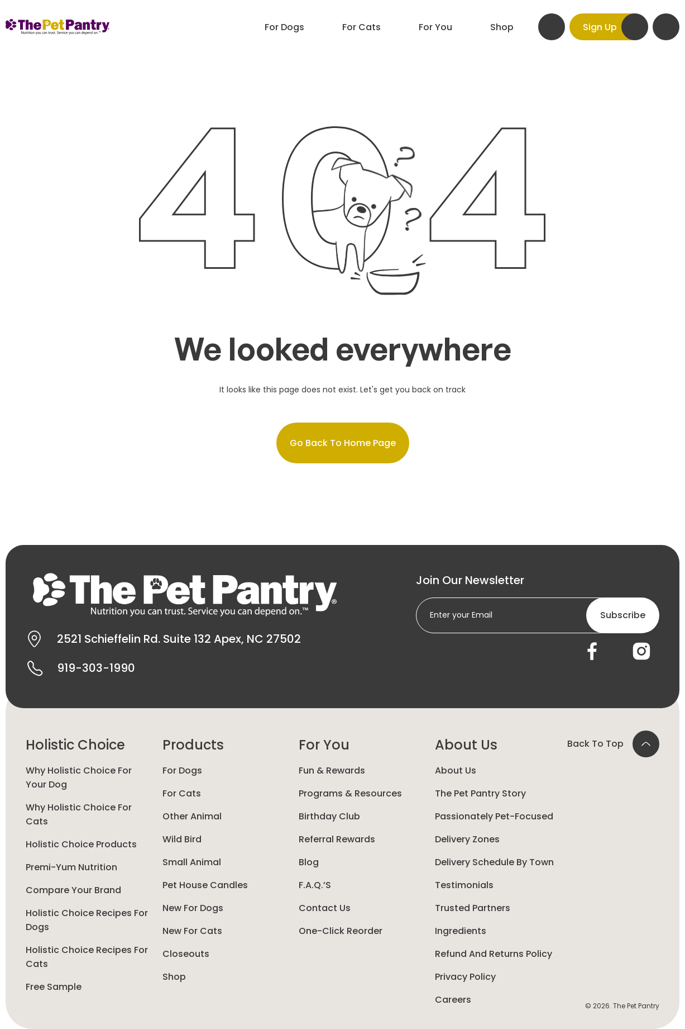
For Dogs (182, 770)
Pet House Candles (205, 885)
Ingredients (460, 930)
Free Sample (54, 986)
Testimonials (464, 885)
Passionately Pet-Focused (494, 816)
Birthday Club (329, 816)
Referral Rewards (337, 839)
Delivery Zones (467, 839)
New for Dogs (192, 908)
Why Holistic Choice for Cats (79, 814)
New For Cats (192, 930)
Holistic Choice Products (81, 844)
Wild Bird (182, 839)
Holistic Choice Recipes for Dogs (87, 920)
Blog (309, 862)
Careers (453, 999)
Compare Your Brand (73, 890)
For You (324, 745)
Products (193, 745)
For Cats (181, 793)
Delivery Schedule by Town (494, 862)
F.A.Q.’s (315, 885)
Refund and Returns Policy (493, 953)
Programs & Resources (350, 793)
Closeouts (185, 953)
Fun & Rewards (332, 770)
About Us (466, 745)
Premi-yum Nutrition (71, 867)
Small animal (191, 862)
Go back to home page (343, 443)
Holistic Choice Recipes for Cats (87, 956)
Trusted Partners (472, 908)
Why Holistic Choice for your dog (79, 777)
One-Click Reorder (340, 930)
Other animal (192, 816)
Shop (174, 976)
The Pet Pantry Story (480, 793)
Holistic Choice (75, 745)
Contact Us (325, 908)
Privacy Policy (465, 976)
